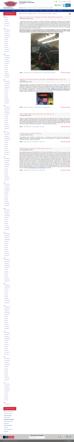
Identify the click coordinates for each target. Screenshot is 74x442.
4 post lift (9, 411)
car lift (10, 413)
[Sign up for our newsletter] (36, 437)
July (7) (6, 316)
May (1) (6, 320)
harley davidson (6, 421)
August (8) (7, 314)
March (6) (6, 298)
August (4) (7, 89)
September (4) (7, 87)
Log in (58, 1)
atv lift (12, 411)
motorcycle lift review (8, 425)
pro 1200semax (31, 107)
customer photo (7, 415)
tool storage (6, 431)
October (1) (7, 162)
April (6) (6, 199)
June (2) (6, 67)
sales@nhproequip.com (27, 1)
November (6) (7, 235)
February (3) (7, 23)
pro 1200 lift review (35, 170)
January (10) (7, 280)
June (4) (6, 41)
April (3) (6, 19)
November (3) (7, 31)
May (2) (6, 17)
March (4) (6, 47)
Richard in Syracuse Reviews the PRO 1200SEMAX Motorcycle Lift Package (43, 80)
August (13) (7, 267)
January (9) (7, 302)
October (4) (7, 33)
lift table (11, 421)
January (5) (7, 205)
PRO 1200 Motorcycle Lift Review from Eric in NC (37, 114)
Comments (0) (63, 72)
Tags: (21, 72)
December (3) (7, 29)
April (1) (6, 399)
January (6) (7, 229)
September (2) (7, 164)
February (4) (7, 100)
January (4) (7, 51)
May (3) (6, 69)
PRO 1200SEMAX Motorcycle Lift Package (58, 89)
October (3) (7, 136)
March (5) (6, 98)
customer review (9, 419)
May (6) (6, 294)
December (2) (7, 158)
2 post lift (5, 411)
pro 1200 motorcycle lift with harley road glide (48, 72)
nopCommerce (69, 440)
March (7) (6, 251)
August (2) (7, 114)
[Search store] (35, 8)
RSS (70, 14)
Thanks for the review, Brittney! (31, 133)
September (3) (7, 61)
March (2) (6, 21)
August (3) (7, 37)
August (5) (7, 140)
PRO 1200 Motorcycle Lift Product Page (36, 167)
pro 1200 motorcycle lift (8, 429)
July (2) (6, 39)
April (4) (6, 45)
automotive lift (6, 413)
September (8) (7, 312)
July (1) (6, 393)
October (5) (7, 110)
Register (54, 1)
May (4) (6, 43)
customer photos (7, 417)
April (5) (6, 96)
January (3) (7, 25)
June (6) (6, 245)
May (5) (6, 197)
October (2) (7, 213)
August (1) (7, 63)
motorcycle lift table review (27, 72)
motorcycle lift (6, 423)
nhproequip (6, 427)
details (68, 72)
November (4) (7, 186)
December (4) (7, 285)
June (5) (6, 118)
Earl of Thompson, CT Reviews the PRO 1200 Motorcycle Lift (41, 17)
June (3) (6, 144)
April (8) (6, 296)
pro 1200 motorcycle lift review (36, 72)
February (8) (7, 253)
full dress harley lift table (46, 107)
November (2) (7, 57)
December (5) (7, 184)
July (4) (6, 168)
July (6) (6, 269)
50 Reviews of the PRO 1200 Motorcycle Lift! (35, 148)
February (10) (7, 300)
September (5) (7, 35)
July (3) (6, 116)
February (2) (7, 49)
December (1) (7, 55)
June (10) (6, 344)
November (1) (7, 308)
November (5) (7, 261)
